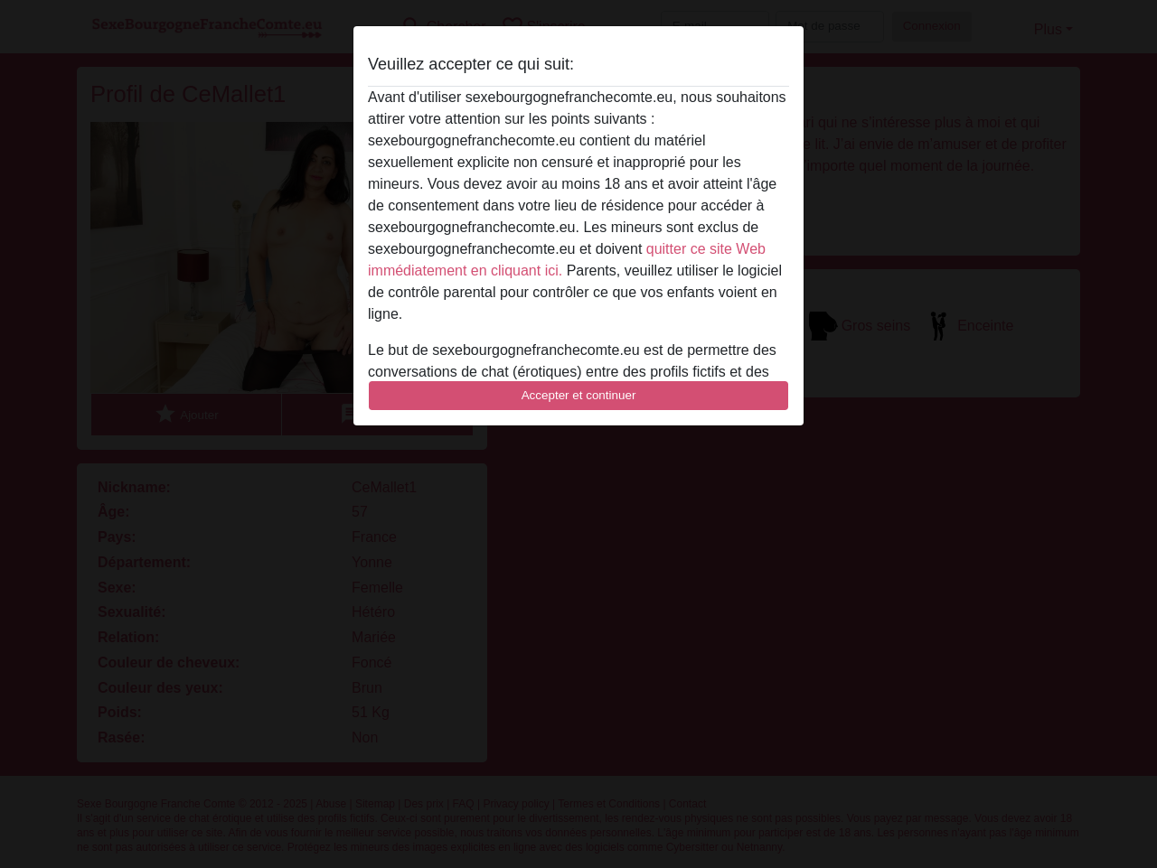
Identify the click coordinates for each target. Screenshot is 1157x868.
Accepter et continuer (579, 395)
